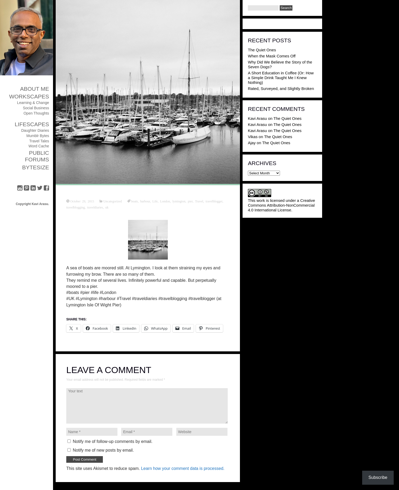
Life (155, 201)
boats (134, 201)
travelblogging (75, 207)
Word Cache (38, 146)
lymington (178, 201)
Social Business (36, 108)
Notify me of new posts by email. (103, 450)
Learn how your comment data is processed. (183, 468)
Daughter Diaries (35, 130)
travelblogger (214, 201)
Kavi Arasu (257, 118)
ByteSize (35, 167)
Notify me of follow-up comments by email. (112, 441)
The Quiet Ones (262, 50)
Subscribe (378, 477)
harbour (145, 201)
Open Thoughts (36, 113)
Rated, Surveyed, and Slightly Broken (281, 88)
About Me (34, 89)
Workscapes (29, 96)
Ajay (252, 142)
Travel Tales (39, 141)
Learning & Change (33, 103)
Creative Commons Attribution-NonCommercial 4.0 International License (281, 205)
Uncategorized (112, 201)
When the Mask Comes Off (272, 56)
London (165, 201)
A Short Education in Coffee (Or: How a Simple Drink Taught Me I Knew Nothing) (281, 78)
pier (190, 201)
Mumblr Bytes (37, 136)
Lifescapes (32, 124)
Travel (199, 201)
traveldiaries (95, 207)
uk (106, 207)
